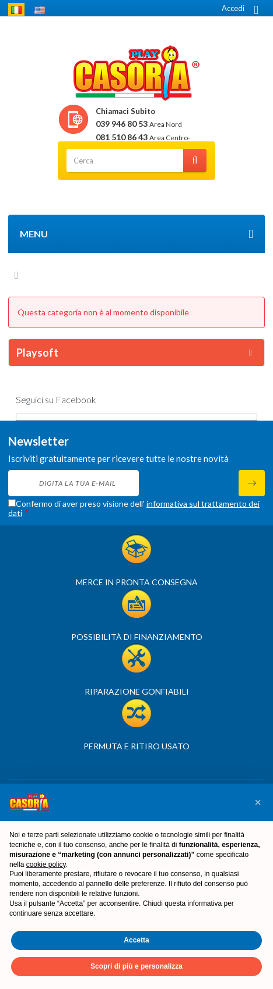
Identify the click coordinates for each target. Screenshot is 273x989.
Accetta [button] (136, 940)
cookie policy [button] (46, 864)
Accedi (233, 8)
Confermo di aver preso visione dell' (134, 508)
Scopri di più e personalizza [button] (136, 966)
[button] (258, 802)
